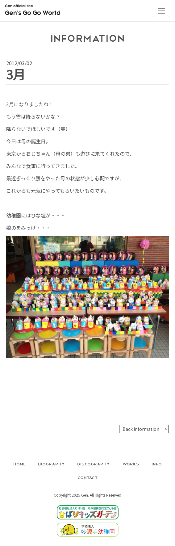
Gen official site (32, 11)
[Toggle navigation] (161, 11)
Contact (87, 477)
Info (157, 463)
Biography (51, 463)
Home (19, 463)
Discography (93, 463)
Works (130, 463)
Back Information (141, 429)
